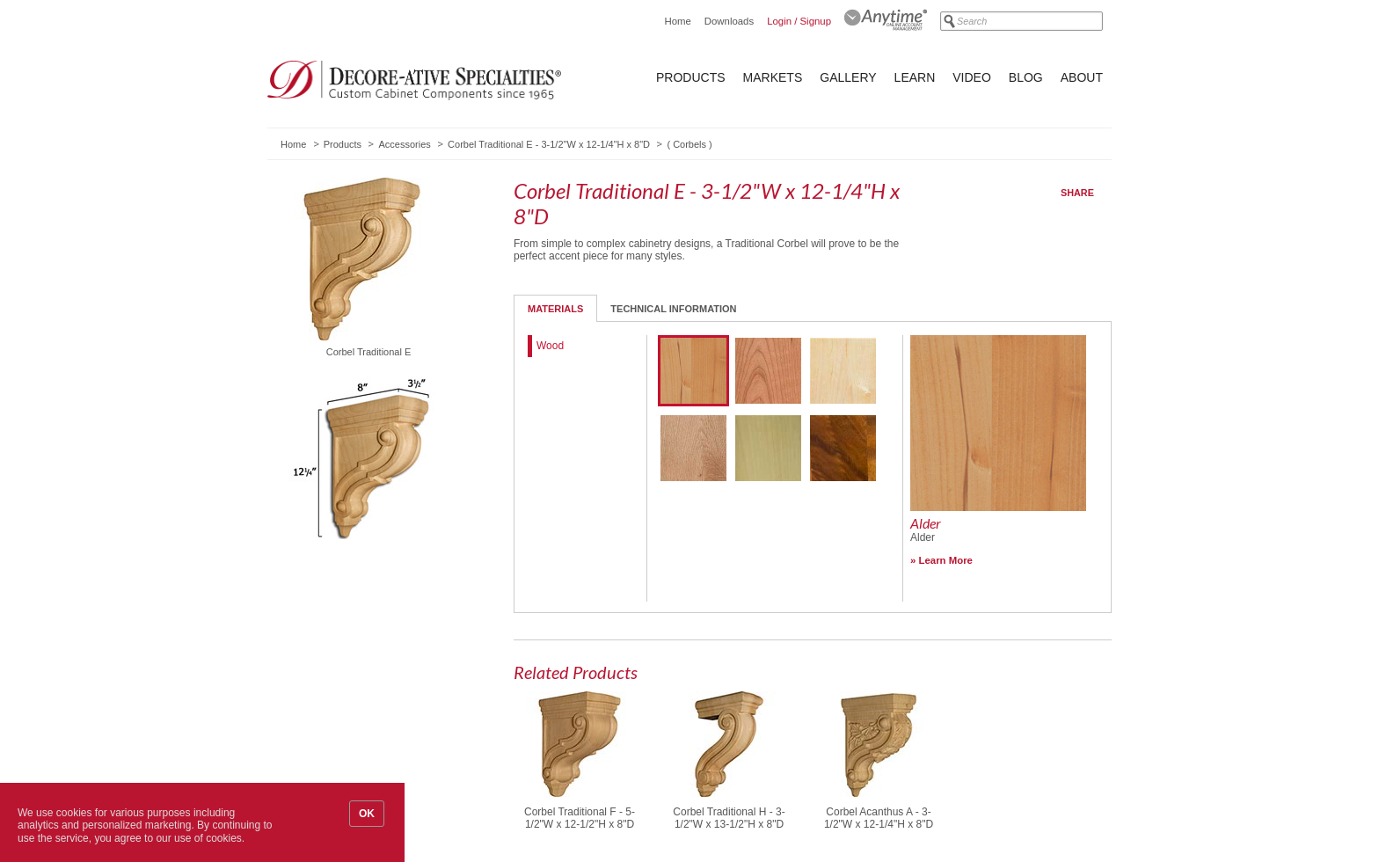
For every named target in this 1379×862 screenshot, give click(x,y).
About (1082, 77)
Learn (915, 77)
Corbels (689, 144)
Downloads (729, 21)
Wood (550, 346)
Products (691, 77)
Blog (1026, 77)
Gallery (848, 77)
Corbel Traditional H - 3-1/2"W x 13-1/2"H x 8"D (728, 818)
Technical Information (673, 308)
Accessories (404, 144)
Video (971, 77)
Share (1077, 192)
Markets (773, 77)
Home (677, 21)
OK (367, 813)
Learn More (946, 560)
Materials (555, 308)
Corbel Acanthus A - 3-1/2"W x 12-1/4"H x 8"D (878, 818)
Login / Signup (799, 21)
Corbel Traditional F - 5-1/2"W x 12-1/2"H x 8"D (579, 818)
